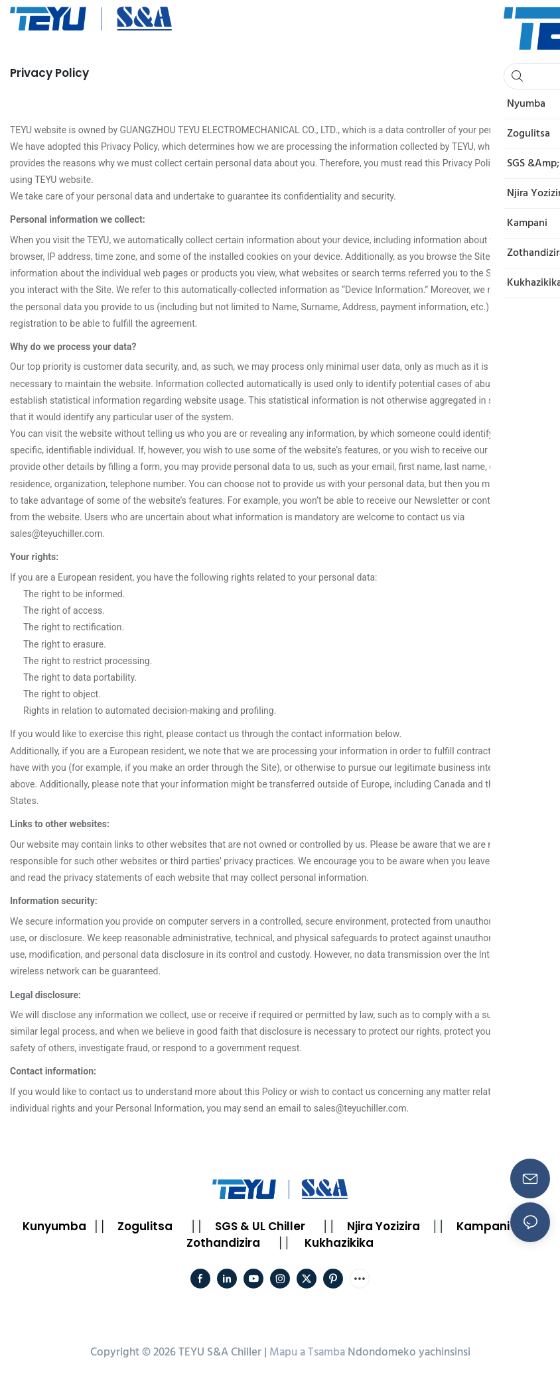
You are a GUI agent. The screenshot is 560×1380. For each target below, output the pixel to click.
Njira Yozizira (383, 1226)
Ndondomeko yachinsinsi (409, 1352)
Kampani (483, 1226)
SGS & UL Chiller (260, 1226)
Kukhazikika (339, 1243)
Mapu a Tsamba (307, 1352)
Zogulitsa (145, 1226)
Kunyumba (54, 1226)
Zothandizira (223, 1243)
